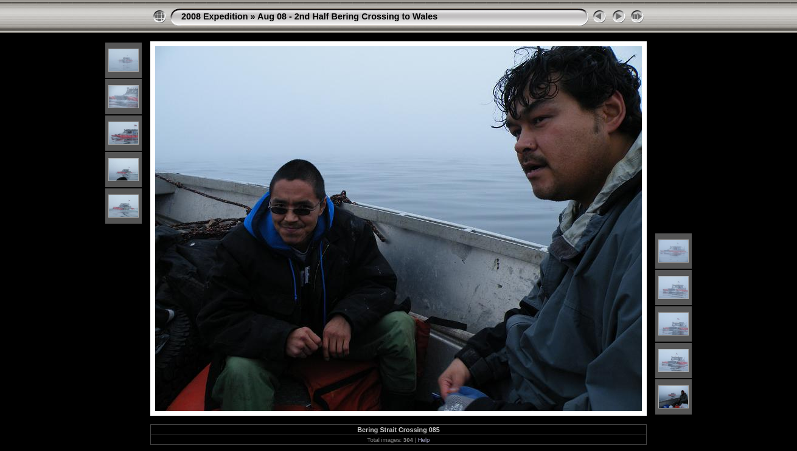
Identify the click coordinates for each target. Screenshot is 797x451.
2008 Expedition (214, 16)
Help (424, 439)
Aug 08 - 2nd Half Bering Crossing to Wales (347, 16)
